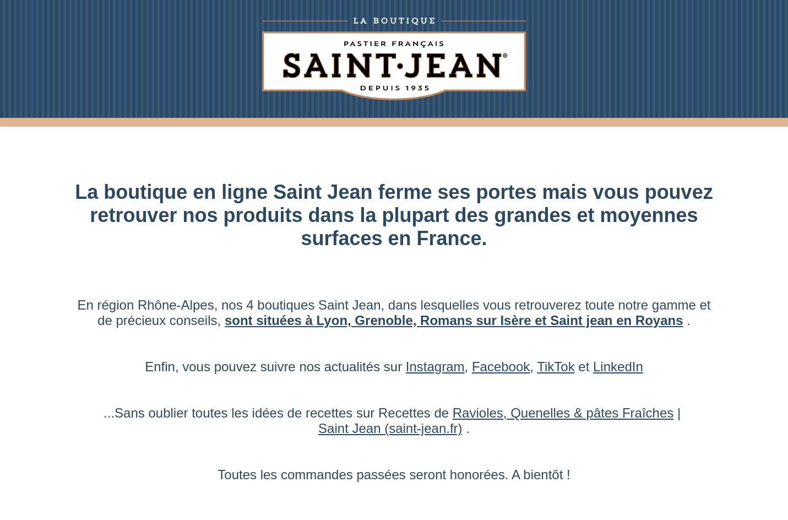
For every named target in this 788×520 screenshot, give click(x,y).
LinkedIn (618, 366)
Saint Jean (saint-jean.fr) (390, 428)
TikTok (555, 366)
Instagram (435, 366)
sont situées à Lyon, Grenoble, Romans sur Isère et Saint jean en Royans (454, 320)
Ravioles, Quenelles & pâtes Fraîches (563, 412)
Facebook (501, 366)
